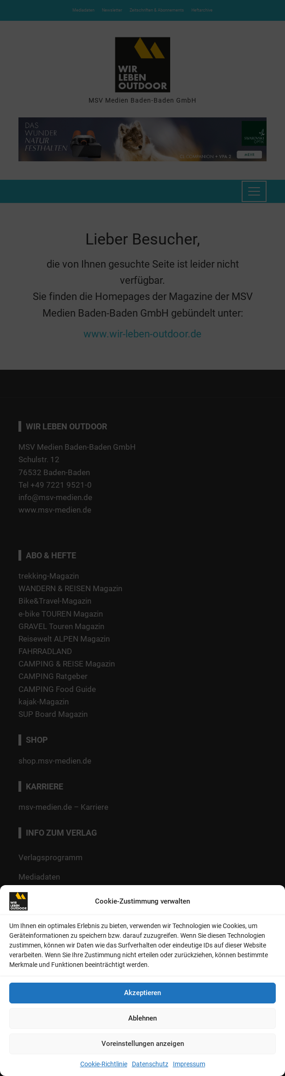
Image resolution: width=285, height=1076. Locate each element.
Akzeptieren (142, 993)
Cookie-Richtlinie (103, 1064)
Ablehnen (142, 1018)
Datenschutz (150, 1064)
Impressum (189, 1064)
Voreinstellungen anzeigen (142, 1043)
